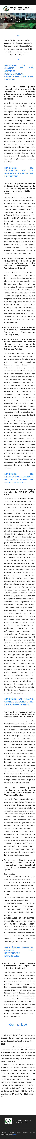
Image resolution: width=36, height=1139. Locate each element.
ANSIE (14, 1134)
